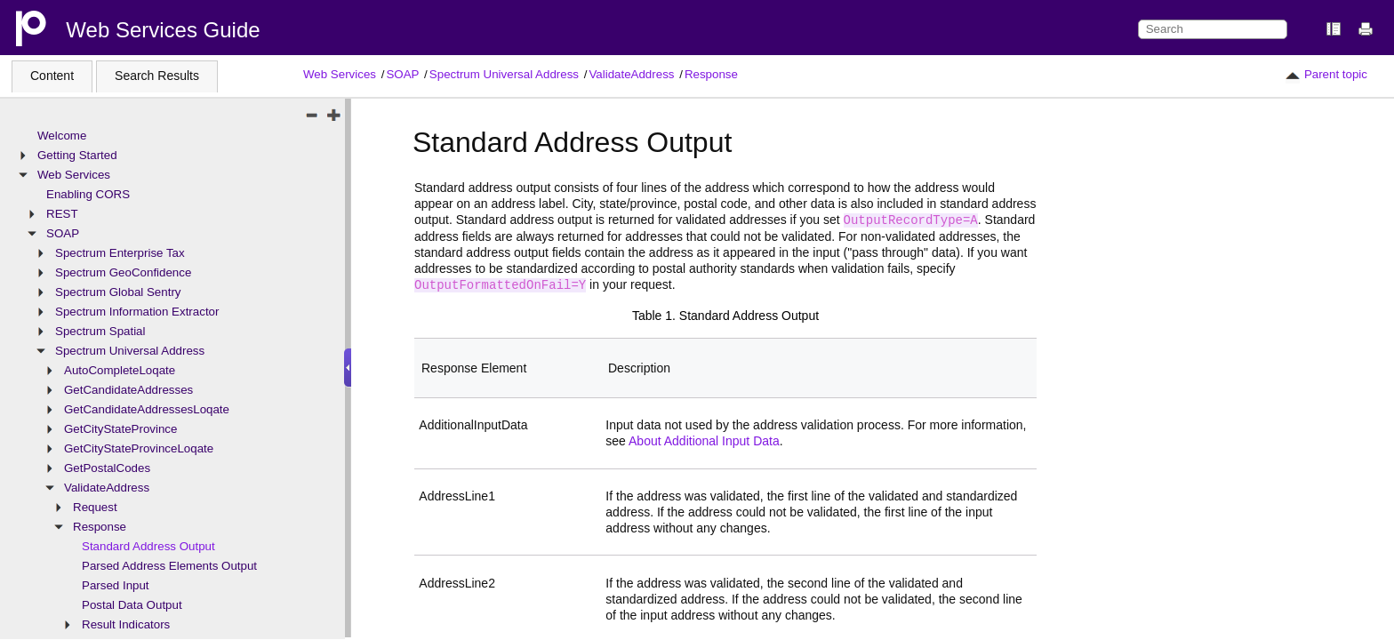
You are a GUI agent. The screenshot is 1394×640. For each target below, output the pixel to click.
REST (62, 213)
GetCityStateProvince (120, 429)
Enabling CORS (88, 194)
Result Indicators (126, 624)
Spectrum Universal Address (504, 74)
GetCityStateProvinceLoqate (138, 448)
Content (52, 75)
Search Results (157, 75)
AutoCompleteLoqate (119, 370)
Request (95, 507)
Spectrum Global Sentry (118, 292)
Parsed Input (115, 585)
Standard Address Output (148, 546)
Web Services (339, 74)
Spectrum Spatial (100, 331)
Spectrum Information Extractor (137, 311)
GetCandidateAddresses (128, 389)
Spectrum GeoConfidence (123, 272)
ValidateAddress (631, 74)
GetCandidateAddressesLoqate (146, 409)
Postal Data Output (132, 605)
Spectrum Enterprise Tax (120, 253)
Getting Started (77, 155)
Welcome (61, 135)
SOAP (402, 74)
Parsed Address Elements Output (169, 565)
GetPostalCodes (107, 468)
